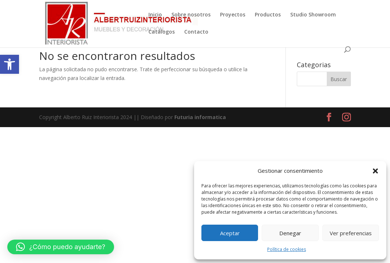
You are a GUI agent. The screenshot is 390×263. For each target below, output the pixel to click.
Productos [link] (268, 15)
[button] (375, 171)
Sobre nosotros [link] (191, 15)
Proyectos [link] (232, 15)
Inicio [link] (155, 15)
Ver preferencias (351, 233)
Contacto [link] (196, 32)
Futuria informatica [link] (200, 117)
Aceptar (230, 233)
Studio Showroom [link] (313, 15)
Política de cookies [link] (286, 249)
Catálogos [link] (161, 32)
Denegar (290, 233)
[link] (9, 64)
